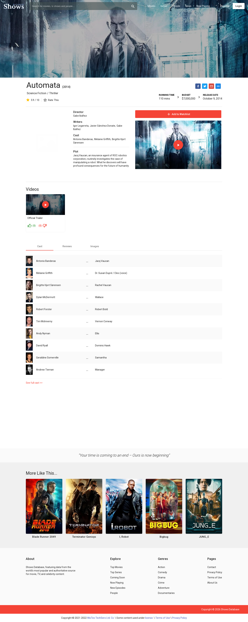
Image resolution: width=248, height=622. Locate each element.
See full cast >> (34, 382)
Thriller (53, 93)
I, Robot (124, 536)
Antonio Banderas (83, 139)
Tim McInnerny (44, 321)
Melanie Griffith (102, 139)
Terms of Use (162, 617)
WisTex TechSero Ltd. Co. (100, 617)
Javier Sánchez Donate (102, 125)
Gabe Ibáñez (80, 115)
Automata (43, 85)
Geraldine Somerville (47, 357)
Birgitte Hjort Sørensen (48, 285)
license (149, 617)
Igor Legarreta (81, 125)
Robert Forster (44, 309)
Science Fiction (36, 93)
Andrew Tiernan (45, 369)
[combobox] (83, 6)
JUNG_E (204, 536)
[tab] (39, 246)
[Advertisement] (124, 415)
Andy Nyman (43, 333)
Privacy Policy (179, 617)
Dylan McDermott (45, 297)
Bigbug (164, 536)
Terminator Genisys (84, 536)
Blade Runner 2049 (44, 536)
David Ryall (42, 345)
